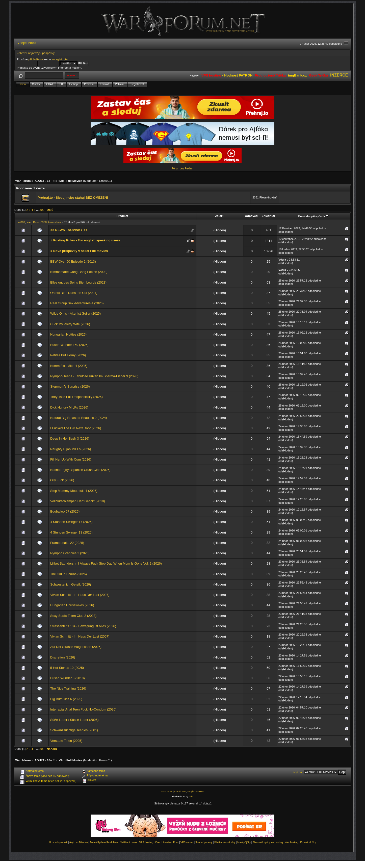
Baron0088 (40, 222)
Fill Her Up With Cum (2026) (70, 459)
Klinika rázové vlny (224, 842)
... (37, 209)
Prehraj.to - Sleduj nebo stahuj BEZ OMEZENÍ (73, 197)
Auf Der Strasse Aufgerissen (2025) (75, 647)
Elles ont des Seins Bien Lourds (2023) (78, 282)
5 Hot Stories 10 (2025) (67, 668)
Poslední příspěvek (313, 216)
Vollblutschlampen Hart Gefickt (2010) (77, 501)
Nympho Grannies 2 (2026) (70, 553)
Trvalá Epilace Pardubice (104, 842)
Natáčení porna (128, 842)
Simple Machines (195, 791)
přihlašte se (36, 59)
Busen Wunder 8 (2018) (67, 678)
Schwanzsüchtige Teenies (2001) (74, 730)
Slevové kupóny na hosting (268, 842)
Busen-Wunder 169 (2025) (69, 345)
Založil (219, 215)
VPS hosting (146, 842)
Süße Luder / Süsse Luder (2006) (74, 720)
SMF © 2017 (180, 791)
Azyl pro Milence (78, 842)
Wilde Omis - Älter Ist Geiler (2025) (75, 313)
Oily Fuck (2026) (62, 480)
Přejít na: (297, 772)
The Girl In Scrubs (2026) (68, 574)
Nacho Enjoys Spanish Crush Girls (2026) (80, 470)
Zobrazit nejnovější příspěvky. (36, 53)
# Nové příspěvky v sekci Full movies (79, 251)
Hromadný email (58, 842)
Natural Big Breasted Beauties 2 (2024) (78, 418)
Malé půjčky (244, 842)
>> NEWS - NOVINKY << (68, 230)
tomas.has (54, 222)
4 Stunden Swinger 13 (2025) (71, 532)
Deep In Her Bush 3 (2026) (69, 438)
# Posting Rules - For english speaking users (85, 240)
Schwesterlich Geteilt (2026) (70, 584)
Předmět (122, 215)
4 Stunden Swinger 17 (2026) (71, 522)
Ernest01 (105, 180)
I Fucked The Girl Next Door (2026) (75, 428)
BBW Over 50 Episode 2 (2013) (73, 261)
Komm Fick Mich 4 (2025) (68, 366)
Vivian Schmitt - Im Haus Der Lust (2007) (79, 595)
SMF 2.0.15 (166, 791)
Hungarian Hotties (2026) (68, 334)
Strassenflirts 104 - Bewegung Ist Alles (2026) (83, 626)
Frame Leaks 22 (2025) (67, 543)
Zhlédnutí (268, 215)
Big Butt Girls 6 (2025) (66, 699)
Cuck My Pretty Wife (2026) (70, 324)
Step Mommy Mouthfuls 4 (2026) (73, 491)
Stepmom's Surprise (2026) (70, 386)
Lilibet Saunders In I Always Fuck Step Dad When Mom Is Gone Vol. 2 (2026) (106, 563)
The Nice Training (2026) (68, 688)
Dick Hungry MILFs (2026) (69, 407)
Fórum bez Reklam (182, 168)
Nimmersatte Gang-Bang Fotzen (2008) (79, 272)
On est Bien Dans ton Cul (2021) (73, 293)
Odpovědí (251, 215)
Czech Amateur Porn (166, 842)
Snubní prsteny (203, 842)
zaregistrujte (59, 59)
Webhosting (291, 842)
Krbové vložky (308, 842)
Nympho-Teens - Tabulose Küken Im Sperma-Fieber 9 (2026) (94, 376)
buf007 (21, 222)
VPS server (186, 842)
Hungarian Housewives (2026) (72, 605)
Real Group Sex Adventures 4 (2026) (77, 303)
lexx (29, 222)
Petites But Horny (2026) (68, 355)
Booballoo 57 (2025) (65, 511)
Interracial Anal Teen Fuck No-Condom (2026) (83, 709)
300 (41, 209)
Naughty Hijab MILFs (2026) (70, 449)
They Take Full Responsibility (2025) (76, 397)
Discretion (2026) (62, 657)
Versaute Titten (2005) (66, 741)
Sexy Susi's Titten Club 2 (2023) (73, 616)
